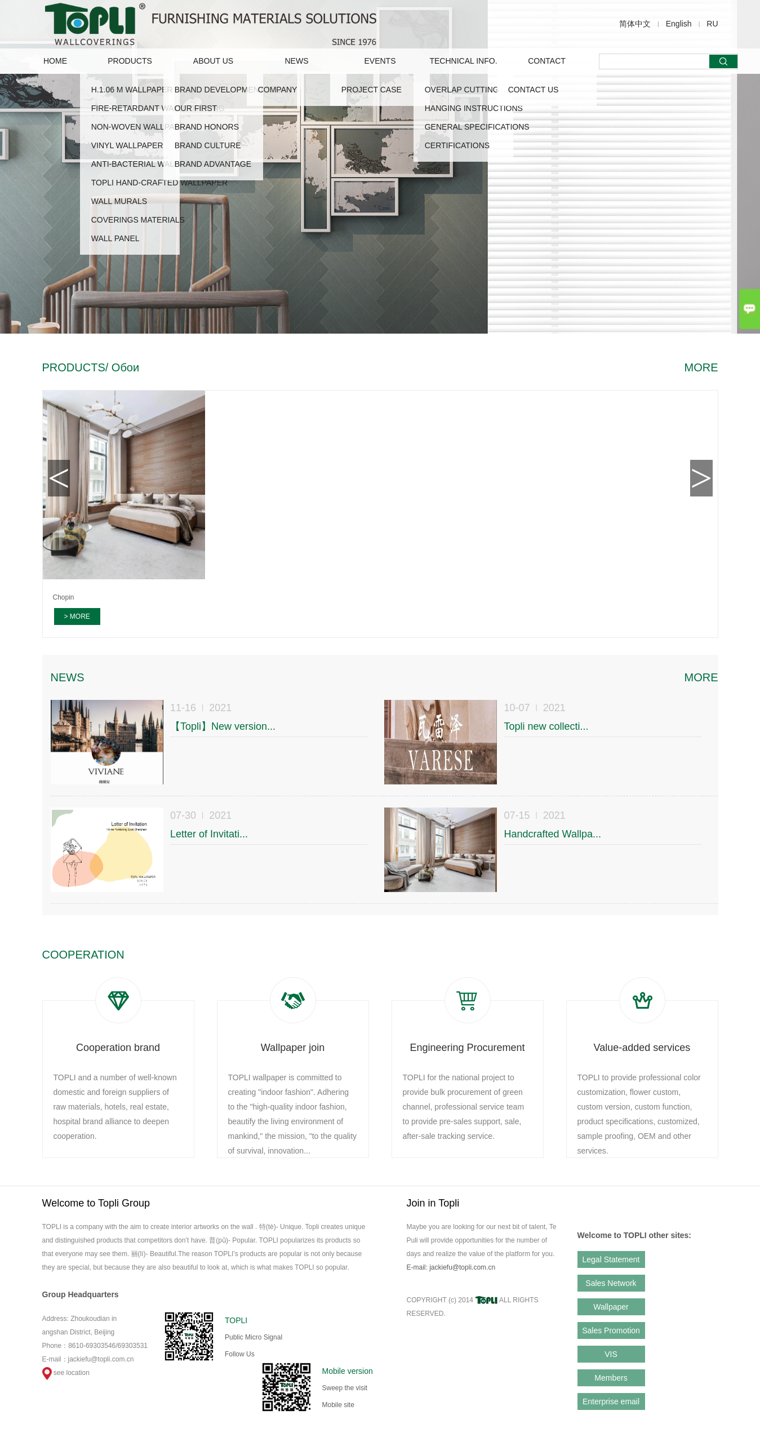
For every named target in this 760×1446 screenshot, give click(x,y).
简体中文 (635, 23)
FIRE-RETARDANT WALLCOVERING (158, 108)
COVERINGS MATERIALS (138, 219)
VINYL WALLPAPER (127, 145)
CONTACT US (533, 89)
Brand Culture (208, 145)
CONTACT (547, 60)
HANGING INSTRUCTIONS (474, 108)
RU (712, 23)
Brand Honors (207, 126)
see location (66, 1373)
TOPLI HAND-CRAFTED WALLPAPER (159, 182)
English (679, 23)
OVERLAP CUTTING (462, 89)
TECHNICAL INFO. (463, 60)
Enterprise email (611, 1401)
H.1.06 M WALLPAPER (132, 89)
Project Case (371, 89)
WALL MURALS (119, 201)
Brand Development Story (234, 89)
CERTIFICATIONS (457, 145)
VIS (611, 1354)
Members (610, 1377)
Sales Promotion (611, 1330)
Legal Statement (611, 1259)
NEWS (297, 60)
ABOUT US (213, 60)
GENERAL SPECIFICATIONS (477, 126)
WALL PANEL (115, 238)
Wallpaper (611, 1306)
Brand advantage (213, 163)
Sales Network (610, 1283)
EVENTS (379, 60)
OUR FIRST (196, 108)
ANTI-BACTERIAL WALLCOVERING (156, 163)
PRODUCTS (130, 60)
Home (55, 60)
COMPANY (277, 89)
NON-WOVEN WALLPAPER (141, 126)
